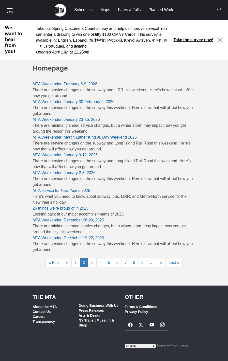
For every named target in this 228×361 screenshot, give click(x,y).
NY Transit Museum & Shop (96, 322)
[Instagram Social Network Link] (162, 324)
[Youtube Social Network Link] (151, 324)
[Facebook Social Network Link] (130, 324)
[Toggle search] (219, 10)
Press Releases (91, 310)
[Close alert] (220, 40)
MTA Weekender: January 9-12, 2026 (65, 155)
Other (134, 297)
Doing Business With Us (99, 305)
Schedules (83, 10)
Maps (105, 10)
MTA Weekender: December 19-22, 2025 (68, 238)
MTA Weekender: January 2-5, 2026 (64, 173)
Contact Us (42, 312)
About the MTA (45, 307)
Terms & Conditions (141, 307)
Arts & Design (90, 315)
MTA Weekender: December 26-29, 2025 (68, 220)
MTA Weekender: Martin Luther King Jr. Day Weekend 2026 (85, 137)
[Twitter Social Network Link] (141, 324)
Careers (39, 317)
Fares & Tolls (129, 10)
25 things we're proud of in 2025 (61, 208)
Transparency (44, 322)
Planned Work (161, 10)
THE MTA (44, 297)
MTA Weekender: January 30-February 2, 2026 (74, 102)
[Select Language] (140, 346)
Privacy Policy (136, 312)
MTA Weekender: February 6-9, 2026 (65, 84)
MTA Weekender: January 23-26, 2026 (66, 119)
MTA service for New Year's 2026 (61, 190)
